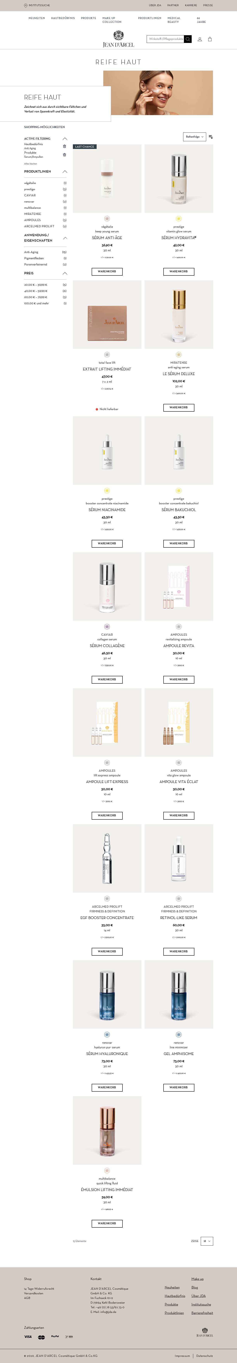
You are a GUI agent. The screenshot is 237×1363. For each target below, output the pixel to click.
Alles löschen (30, 165)
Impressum (182, 1356)
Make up (197, 1279)
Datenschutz (204, 1356)
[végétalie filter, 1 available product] (45, 185)
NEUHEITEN (38, 40)
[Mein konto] (198, 24)
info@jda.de (108, 1312)
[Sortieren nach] (194, 138)
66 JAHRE (200, 42)
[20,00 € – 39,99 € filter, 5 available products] (45, 286)
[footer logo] (205, 1332)
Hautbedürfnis (64, 40)
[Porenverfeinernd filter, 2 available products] (45, 266)
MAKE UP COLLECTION (113, 42)
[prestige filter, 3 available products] (45, 191)
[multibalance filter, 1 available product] (45, 209)
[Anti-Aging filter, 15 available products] (45, 254)
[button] (45, 132)
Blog (194, 1287)
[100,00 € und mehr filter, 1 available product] (45, 305)
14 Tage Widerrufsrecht (39, 1289)
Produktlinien (150, 40)
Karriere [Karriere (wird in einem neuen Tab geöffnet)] (191, 5)
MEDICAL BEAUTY (174, 42)
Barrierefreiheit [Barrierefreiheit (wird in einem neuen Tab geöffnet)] (202, 1313)
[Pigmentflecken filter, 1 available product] (45, 260)
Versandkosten (33, 1293)
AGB (27, 1298)
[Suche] (186, 24)
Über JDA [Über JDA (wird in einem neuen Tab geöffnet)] (155, 5)
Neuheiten (172, 1287)
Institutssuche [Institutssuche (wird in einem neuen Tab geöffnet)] (39, 5)
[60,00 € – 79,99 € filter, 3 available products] (45, 299)
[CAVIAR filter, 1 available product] (45, 197)
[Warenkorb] (107, 273)
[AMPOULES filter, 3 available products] (45, 222)
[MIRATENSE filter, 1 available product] (45, 216)
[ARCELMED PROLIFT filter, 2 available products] (45, 228)
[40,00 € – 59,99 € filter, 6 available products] (45, 293)
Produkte (90, 40)
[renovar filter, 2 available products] (45, 203)
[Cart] (208, 24)
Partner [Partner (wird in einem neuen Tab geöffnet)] (173, 5)
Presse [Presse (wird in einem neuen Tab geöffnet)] (208, 5)
